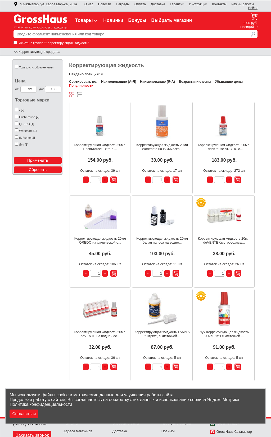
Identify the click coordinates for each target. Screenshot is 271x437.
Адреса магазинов (78, 431)
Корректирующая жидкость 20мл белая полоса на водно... (162, 240)
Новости (104, 4)
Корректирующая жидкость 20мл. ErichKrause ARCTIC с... (224, 147)
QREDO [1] (26, 123)
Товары (86, 20)
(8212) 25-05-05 (29, 423)
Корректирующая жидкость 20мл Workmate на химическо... (162, 147)
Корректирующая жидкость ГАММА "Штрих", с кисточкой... (162, 334)
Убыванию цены (229, 81)
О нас (88, 4)
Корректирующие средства (39, 52)
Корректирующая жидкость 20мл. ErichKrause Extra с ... (100, 147)
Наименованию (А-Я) (118, 81)
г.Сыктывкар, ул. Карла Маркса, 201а (45, 4)
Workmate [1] (28, 130)
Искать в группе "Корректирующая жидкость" (51, 43)
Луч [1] (23, 144)
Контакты (219, 4)
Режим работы (242, 4)
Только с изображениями (36, 67)
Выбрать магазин (171, 20)
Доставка (158, 4)
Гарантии (177, 4)
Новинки (113, 20)
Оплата (140, 4)
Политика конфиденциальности (41, 404)
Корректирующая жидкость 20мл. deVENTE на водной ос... (100, 334)
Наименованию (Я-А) (157, 81)
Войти (253, 8)
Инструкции (198, 4)
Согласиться (24, 413)
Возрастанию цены (195, 81)
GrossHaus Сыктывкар (231, 432)
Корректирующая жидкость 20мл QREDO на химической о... (100, 240)
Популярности (81, 85)
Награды (122, 4)
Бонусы (137, 20)
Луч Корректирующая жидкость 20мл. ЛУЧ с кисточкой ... (224, 334)
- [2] (21, 110)
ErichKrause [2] (29, 117)
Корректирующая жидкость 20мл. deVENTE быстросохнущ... (224, 240)
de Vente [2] (27, 137)
